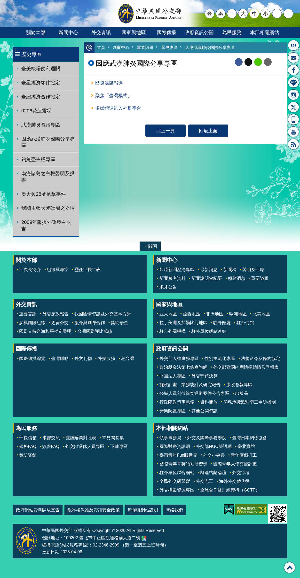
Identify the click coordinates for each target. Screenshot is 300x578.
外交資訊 (101, 32)
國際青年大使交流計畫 (235, 463)
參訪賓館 (28, 455)
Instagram (293, 94)
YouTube (293, 131)
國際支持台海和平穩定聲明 (45, 331)
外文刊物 (83, 358)
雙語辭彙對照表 (81, 437)
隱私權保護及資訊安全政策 (93, 510)
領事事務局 (170, 437)
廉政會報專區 (239, 384)
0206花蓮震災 (36, 110)
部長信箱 (293, 57)
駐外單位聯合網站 (176, 472)
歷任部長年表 (87, 269)
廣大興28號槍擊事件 (43, 194)
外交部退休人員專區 (84, 446)
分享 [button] (277, 13)
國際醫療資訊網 (174, 446)
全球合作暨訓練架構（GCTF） (230, 490)
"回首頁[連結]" (209, 13)
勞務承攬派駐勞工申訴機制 (249, 402)
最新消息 (209, 269)
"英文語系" (232, 13)
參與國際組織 (32, 322)
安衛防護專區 (172, 410)
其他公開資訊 (204, 410)
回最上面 (208, 131)
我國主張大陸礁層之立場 (48, 208)
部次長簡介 (30, 269)
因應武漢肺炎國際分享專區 (48, 142)
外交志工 (204, 481)
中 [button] (254, 13)
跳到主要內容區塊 (2, 2)
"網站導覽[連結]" (221, 13)
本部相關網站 (264, 32)
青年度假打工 (244, 455)
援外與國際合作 (89, 322)
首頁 (101, 48)
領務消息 (236, 278)
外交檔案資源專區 (176, 490)
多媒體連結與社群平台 (118, 109)
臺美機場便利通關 (40, 68)
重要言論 (28, 314)
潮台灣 (127, 358)
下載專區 (119, 446)
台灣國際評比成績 (94, 331)
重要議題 (145, 48)
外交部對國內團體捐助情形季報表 (246, 367)
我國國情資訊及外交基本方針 (102, 314)
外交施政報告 (55, 314)
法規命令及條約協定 (260, 358)
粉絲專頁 (293, 70)
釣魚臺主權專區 (38, 159)
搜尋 (288, 13)
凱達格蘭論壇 (213, 472)
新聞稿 (230, 269)
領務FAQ (27, 446)
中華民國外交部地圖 (144, 538)
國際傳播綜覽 (32, 358)
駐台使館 (245, 322)
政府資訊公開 (199, 32)
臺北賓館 (246, 446)
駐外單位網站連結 (208, 331)
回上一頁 (165, 131)
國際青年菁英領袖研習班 (183, 463)
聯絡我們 (174, 510)
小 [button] (265, 13)
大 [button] (243, 13)
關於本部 (35, 32)
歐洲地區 (238, 314)
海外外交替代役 (234, 481)
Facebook (239, 62)
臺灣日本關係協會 (249, 437)
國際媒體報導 (109, 83)
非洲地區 (214, 314)
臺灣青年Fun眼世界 (178, 455)
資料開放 (209, 402)
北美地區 (261, 314)
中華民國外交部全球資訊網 (150, 13)
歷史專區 (31, 54)
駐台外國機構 (172, 331)
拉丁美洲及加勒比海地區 (183, 322)
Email (268, 62)
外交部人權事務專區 (179, 358)
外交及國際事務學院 (206, 437)
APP (293, 119)
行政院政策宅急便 (176, 402)
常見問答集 (113, 437)
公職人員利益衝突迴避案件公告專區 (194, 393)
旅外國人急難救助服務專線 (293, 45)
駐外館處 (222, 322)
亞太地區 (168, 314)
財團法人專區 (172, 376)
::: (15, 49)
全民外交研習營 (174, 481)
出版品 (241, 393)
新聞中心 (68, 32)
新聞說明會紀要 (206, 278)
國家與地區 (134, 32)
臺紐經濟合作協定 (40, 96)
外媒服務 (106, 358)
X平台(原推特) (293, 107)
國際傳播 (166, 32)
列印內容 (278, 62)
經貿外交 (60, 322)
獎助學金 (119, 322)
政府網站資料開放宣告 (38, 510)
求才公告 (168, 287)
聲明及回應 (253, 269)
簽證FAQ (50, 446)
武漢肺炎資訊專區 (40, 124)
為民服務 (232, 32)
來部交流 (51, 437)
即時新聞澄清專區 (176, 269)
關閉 (152, 246)
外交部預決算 (204, 376)
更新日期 (50, 551)
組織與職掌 (58, 269)
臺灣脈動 (60, 358)
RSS (293, 144)
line (258, 62)
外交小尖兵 (214, 455)
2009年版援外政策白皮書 (46, 225)
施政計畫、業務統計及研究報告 (190, 384)
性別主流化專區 (220, 358)
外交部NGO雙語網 (214, 446)
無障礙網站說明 (142, 510)
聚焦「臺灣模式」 (113, 96)
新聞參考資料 (172, 278)
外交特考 (241, 472)
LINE (293, 82)
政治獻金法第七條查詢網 (183, 367)
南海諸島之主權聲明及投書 (48, 177)
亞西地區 (191, 314)
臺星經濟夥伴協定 (40, 82)
